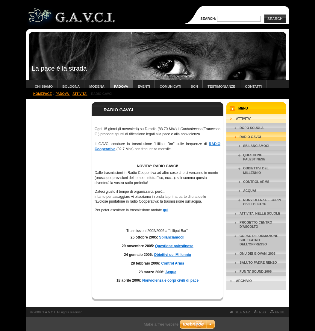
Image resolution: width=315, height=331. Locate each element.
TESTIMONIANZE (221, 86)
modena (97, 86)
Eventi (144, 86)
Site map (242, 312)
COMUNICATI (170, 86)
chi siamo (44, 86)
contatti (253, 86)
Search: (208, 18)
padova (121, 86)
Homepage (42, 93)
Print (280, 312)
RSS (262, 312)
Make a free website (161, 324)
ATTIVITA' (79, 93)
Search (275, 19)
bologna (71, 86)
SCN (194, 86)
